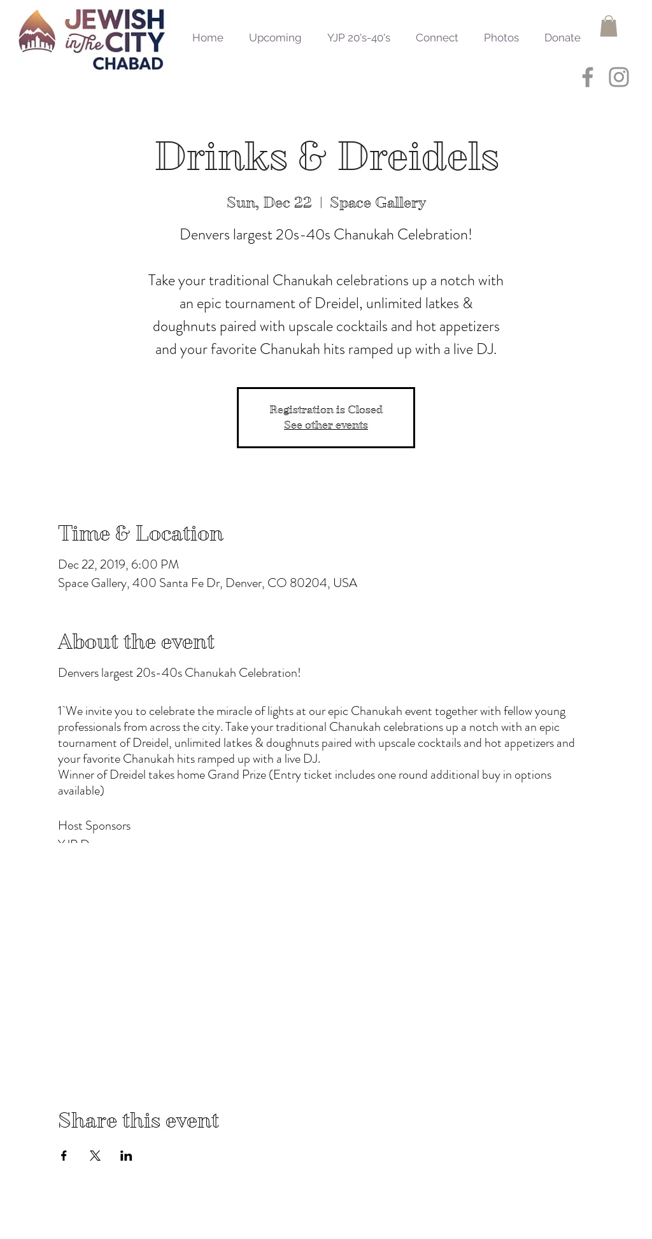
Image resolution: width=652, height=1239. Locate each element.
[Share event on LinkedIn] (126, 1155)
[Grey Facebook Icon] (587, 77)
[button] (609, 25)
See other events (326, 425)
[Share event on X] (95, 1155)
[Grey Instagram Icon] (619, 77)
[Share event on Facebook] (64, 1155)
